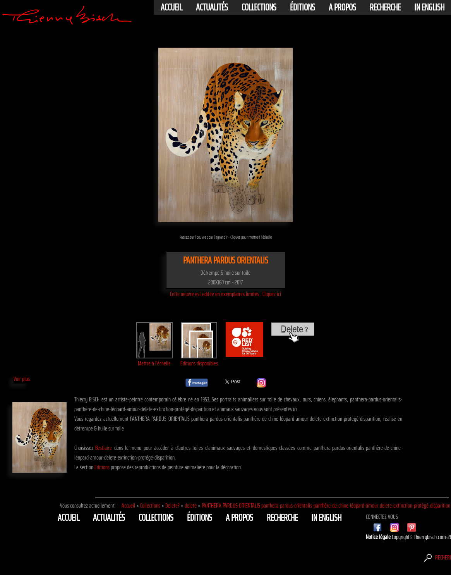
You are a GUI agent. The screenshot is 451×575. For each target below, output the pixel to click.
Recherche (385, 7)
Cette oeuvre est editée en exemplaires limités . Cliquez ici (225, 294)
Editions (102, 467)
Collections (259, 7)
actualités (212, 7)
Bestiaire (103, 448)
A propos (342, 7)
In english (429, 7)
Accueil (171, 7)
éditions (302, 7)
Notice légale (379, 537)
